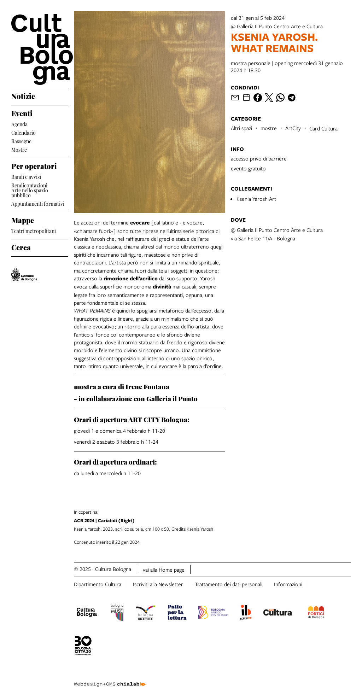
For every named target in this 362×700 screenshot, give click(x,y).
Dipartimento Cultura (97, 584)
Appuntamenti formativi (37, 203)
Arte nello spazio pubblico (29, 193)
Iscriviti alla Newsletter (158, 584)
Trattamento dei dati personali (228, 584)
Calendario (23, 132)
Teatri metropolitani (33, 230)
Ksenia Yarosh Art (256, 198)
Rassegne (21, 141)
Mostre (19, 149)
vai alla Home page (164, 569)
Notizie (23, 95)
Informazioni (288, 584)
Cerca (21, 246)
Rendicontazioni (29, 185)
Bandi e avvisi (26, 176)
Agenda (19, 124)
